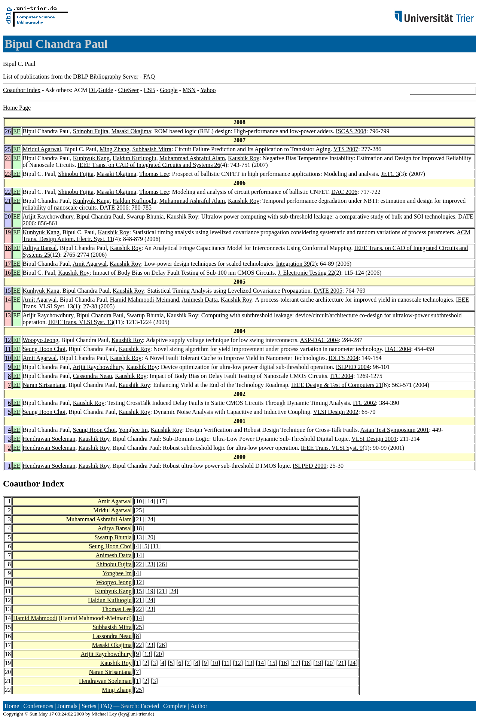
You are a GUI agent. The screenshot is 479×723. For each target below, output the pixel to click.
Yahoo (208, 90)
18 (8, 248)
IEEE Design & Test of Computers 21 (336, 385)
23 (8, 174)
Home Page (17, 107)
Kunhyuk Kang (91, 158)
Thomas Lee (154, 174)
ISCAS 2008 (351, 131)
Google (169, 90)
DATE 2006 (114, 207)
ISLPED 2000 (309, 466)
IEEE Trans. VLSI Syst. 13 (80, 322)
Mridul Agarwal (42, 149)
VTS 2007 (345, 149)
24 (8, 158)
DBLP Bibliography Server (105, 76)
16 (8, 272)
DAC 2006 (344, 192)
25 (8, 149)
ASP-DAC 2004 (319, 340)
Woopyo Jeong (40, 340)
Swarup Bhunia (145, 216)
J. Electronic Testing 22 (306, 272)
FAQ (149, 76)
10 (8, 358)
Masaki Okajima (131, 131)
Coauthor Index (21, 90)
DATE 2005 (328, 290)
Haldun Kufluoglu (134, 158)
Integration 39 (293, 263)
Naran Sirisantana (44, 385)
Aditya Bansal (40, 248)
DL (93, 90)
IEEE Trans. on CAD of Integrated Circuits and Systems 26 (148, 165)
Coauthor (21, 483)
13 (8, 315)
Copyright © (15, 714)
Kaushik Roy (243, 158)
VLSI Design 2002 (336, 412)
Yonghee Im (133, 430)
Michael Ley (104, 714)
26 (8, 131)
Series (89, 706)
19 (8, 232)
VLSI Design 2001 (374, 439)
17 (8, 263)
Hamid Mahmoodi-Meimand (144, 299)
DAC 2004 (398, 349)
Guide (105, 90)
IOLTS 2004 (344, 358)
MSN (189, 90)
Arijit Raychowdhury (48, 216)
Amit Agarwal (90, 263)
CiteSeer (128, 90)
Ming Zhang (114, 149)
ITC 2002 (364, 403)
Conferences (38, 706)
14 (8, 299)
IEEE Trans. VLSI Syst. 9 (332, 448)
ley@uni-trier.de (136, 714)
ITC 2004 (341, 376)
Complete (174, 706)
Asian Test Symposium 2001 (394, 430)
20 (8, 216)
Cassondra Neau (92, 376)
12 (8, 340)
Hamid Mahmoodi (35, 618)
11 (8, 349)
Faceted (149, 706)
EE (17, 131)
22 (8, 192)
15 (8, 290)
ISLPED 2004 (353, 367)
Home (11, 706)
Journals (67, 706)
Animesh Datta (199, 299)
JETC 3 (390, 174)
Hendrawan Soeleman (49, 439)
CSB (149, 90)
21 (8, 201)
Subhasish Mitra (151, 149)
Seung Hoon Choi (44, 349)
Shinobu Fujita (91, 131)
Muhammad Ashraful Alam (192, 158)
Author (198, 706)
